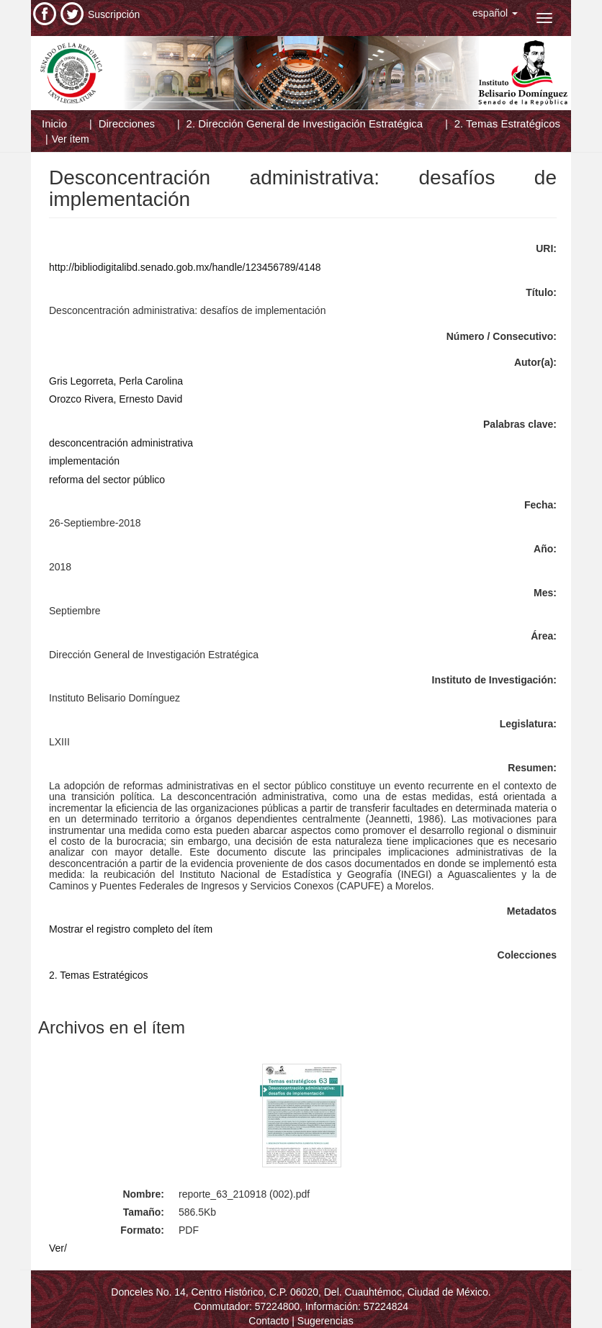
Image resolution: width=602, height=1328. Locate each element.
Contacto (268, 1321)
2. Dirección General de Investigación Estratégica (305, 123)
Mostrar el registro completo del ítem (130, 929)
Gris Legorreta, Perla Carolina (116, 381)
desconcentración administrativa (121, 443)
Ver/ (58, 1248)
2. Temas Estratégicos (507, 123)
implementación (84, 461)
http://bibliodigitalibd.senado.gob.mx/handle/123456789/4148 (185, 267)
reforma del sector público (107, 479)
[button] (495, 13)
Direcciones (127, 123)
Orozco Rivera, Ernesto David (115, 399)
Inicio (54, 123)
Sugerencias (325, 1321)
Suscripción (114, 14)
